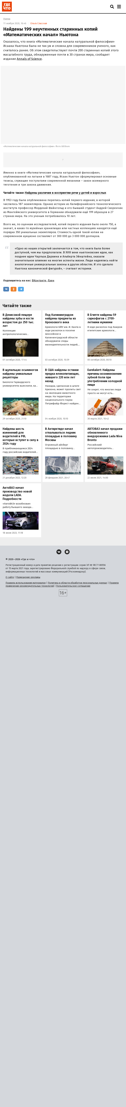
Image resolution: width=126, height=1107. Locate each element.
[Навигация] (119, 6)
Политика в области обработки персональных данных (77, 582)
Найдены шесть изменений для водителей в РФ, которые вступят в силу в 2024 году (20, 436)
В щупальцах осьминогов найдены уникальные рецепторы (20, 373)
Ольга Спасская (38, 23)
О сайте (10, 577)
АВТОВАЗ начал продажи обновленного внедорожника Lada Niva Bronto (104, 434)
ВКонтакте (39, 280)
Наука (6, 18)
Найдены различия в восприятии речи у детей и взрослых (65, 193)
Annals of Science (29, 59)
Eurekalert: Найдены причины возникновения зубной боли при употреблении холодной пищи (104, 377)
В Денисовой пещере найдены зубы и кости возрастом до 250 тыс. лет (18, 320)
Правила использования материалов (26, 582)
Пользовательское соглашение (73, 586)
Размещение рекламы (28, 577)
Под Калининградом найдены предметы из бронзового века (60, 318)
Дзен (51, 280)
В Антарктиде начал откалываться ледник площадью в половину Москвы (61, 434)
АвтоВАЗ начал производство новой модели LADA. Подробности (17, 493)
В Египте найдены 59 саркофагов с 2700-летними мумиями (101, 318)
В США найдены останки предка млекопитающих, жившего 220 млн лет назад (62, 375)
